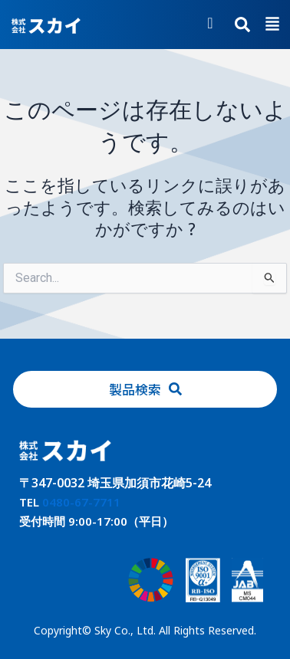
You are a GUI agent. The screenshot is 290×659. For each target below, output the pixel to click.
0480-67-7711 (81, 502)
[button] (272, 25)
